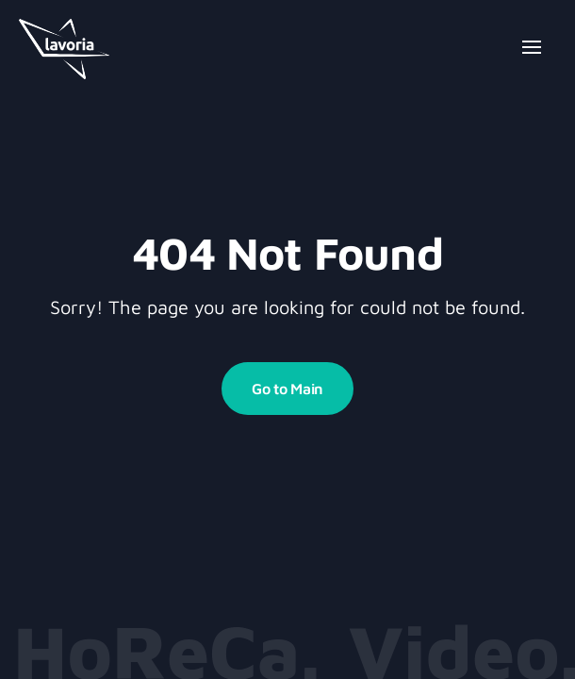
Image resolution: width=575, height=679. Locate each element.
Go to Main (287, 388)
